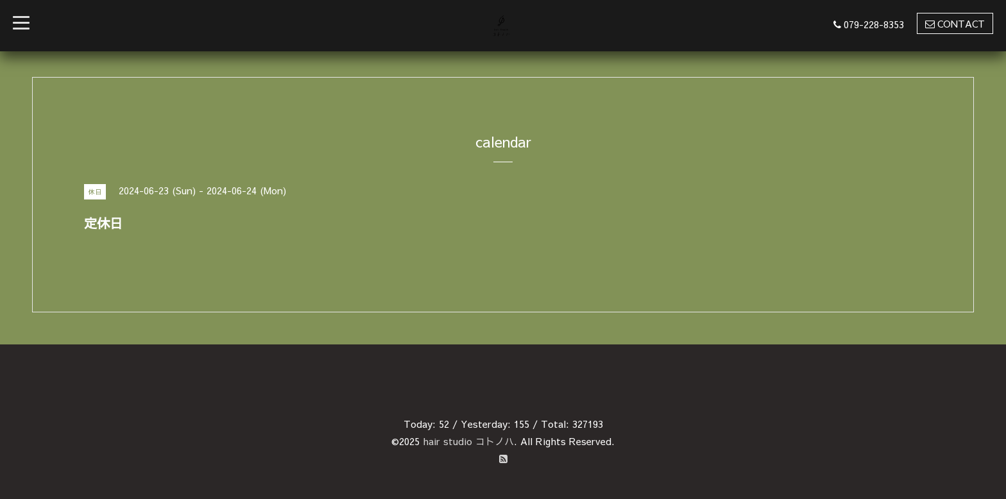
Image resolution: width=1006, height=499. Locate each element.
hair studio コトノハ (468, 441)
